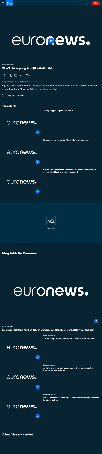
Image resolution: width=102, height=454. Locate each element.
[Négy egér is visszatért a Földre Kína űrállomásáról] (71, 152)
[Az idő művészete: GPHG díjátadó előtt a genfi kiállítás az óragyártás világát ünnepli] (71, 378)
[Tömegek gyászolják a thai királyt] (71, 123)
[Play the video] (51, 40)
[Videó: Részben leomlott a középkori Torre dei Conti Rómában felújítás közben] (71, 408)
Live (96, 3)
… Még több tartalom (14, 96)
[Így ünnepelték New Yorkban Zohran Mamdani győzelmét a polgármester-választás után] (51, 330)
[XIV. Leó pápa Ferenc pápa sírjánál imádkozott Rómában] (71, 349)
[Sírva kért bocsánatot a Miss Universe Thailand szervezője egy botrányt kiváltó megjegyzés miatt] (71, 182)
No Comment (8, 326)
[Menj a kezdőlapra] (9, 3)
